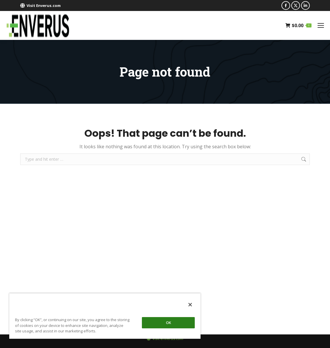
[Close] (190, 304)
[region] (105, 316)
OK (168, 322)
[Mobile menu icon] (320, 25)
